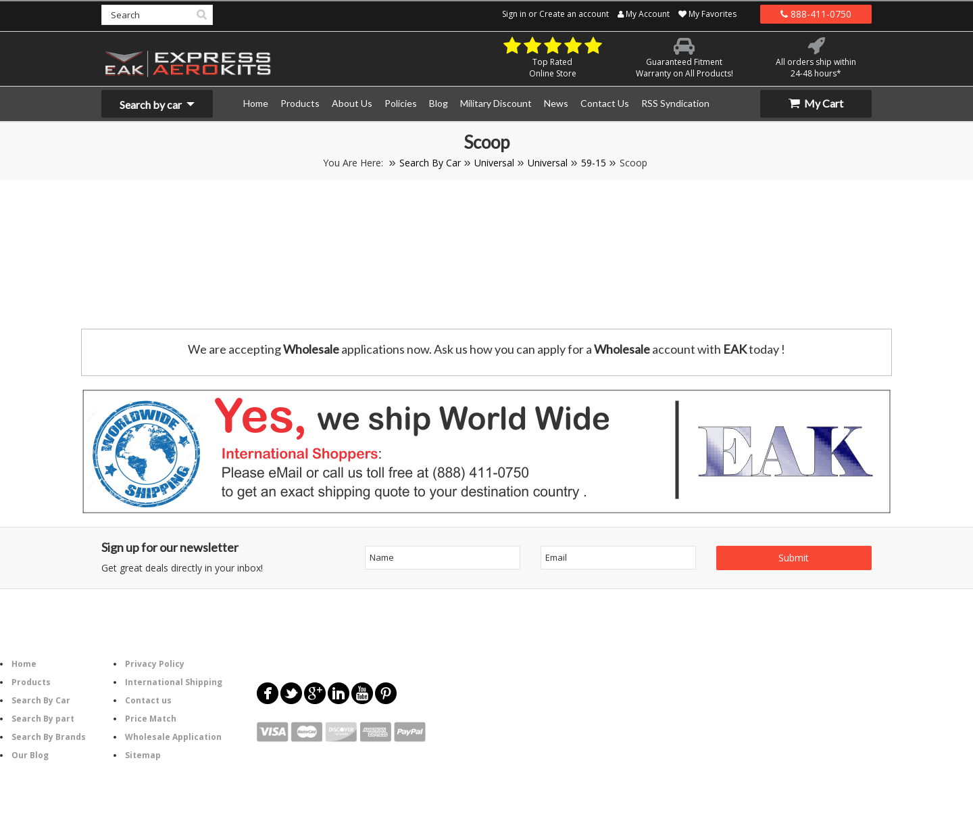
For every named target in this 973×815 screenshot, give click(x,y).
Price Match (150, 718)
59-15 (593, 162)
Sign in (514, 14)
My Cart (816, 103)
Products (31, 682)
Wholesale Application (173, 737)
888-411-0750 (815, 13)
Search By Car (430, 162)
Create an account (574, 14)
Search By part (42, 718)
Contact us (148, 700)
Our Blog (30, 755)
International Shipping (173, 682)
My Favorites (707, 14)
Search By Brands (48, 737)
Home (23, 664)
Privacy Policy (154, 664)
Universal (494, 162)
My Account (644, 14)
